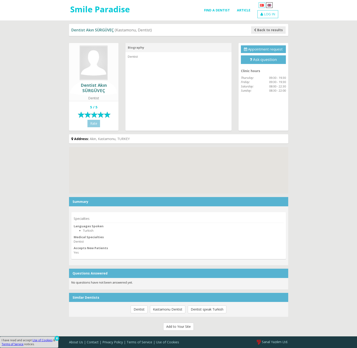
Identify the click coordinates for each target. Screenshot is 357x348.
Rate (93, 123)
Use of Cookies (167, 342)
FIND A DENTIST (217, 10)
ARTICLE (243, 10)
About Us (76, 342)
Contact (93, 342)
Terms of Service (139, 342)
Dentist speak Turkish (207, 309)
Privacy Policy (112, 342)
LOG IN (267, 14)
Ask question (263, 59)
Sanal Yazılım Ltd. (272, 342)
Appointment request (263, 49)
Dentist (139, 309)
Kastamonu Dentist (167, 309)
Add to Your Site (178, 326)
